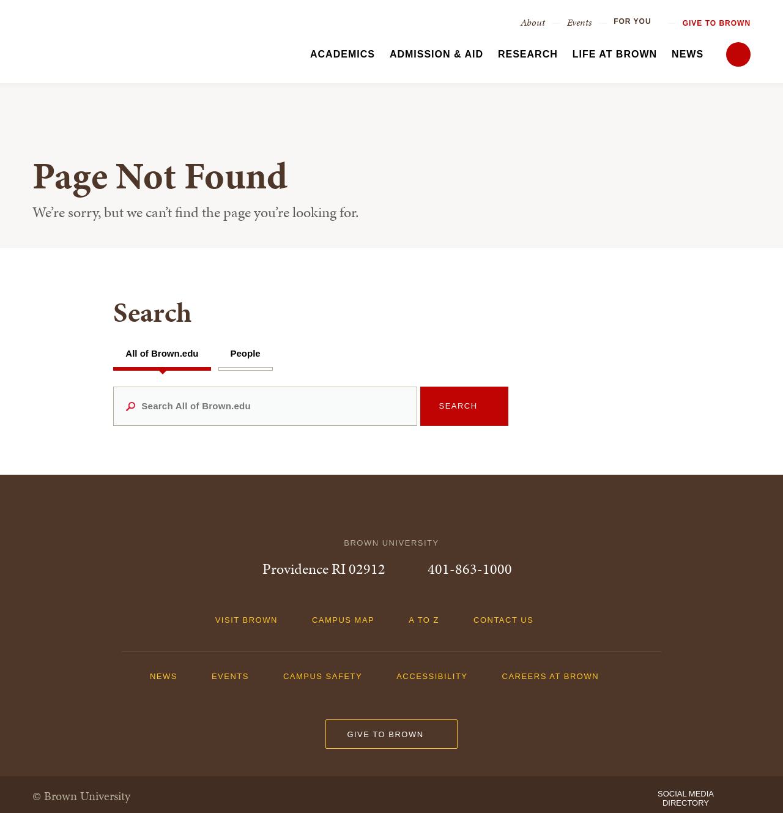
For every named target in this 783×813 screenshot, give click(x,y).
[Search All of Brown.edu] (265, 406)
